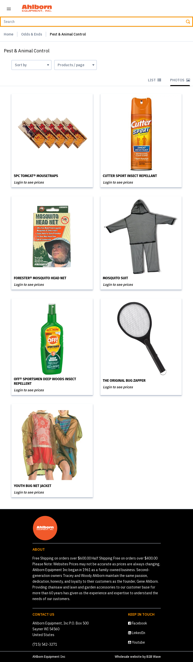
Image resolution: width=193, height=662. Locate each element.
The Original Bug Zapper (124, 380)
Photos (180, 80)
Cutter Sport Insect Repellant (130, 176)
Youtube (136, 642)
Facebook (137, 623)
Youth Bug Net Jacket (32, 486)
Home (8, 34)
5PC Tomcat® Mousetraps (36, 176)
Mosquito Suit (115, 278)
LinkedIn (136, 633)
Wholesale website (128, 656)
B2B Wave (153, 656)
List (154, 80)
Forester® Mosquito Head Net (40, 278)
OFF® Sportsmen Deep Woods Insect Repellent (45, 381)
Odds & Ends (31, 34)
